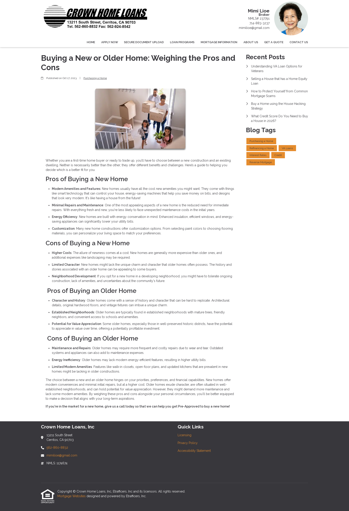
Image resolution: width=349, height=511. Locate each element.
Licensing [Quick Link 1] (184, 435)
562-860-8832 (57, 447)
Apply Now (109, 42)
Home (91, 42)
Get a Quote (273, 42)
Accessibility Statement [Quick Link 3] (194, 450)
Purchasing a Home (95, 78)
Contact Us (299, 42)
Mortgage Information (219, 42)
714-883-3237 (260, 23)
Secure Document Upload (144, 42)
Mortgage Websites (72, 496)
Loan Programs (182, 42)
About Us (250, 42)
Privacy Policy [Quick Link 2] (188, 443)
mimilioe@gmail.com (254, 28)
